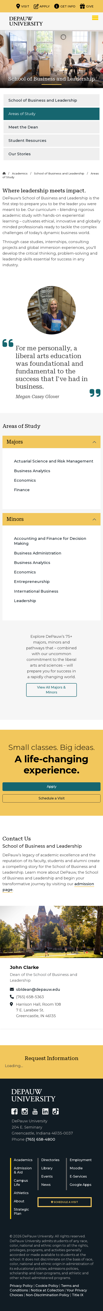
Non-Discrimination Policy (47, 1295)
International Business (36, 591)
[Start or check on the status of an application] (42, 6)
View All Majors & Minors (51, 689)
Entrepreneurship (32, 581)
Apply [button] (51, 786)
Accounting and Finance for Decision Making (50, 541)
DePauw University (26, 21)
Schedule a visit (64, 1202)
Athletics (21, 1193)
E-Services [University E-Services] (78, 1176)
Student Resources (27, 140)
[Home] (4, 173)
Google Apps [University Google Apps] (80, 1185)
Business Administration (37, 553)
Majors (15, 442)
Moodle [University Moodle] (76, 1168)
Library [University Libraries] (47, 1168)
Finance (22, 489)
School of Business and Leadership (42, 100)
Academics (20, 173)
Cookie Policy (46, 1286)
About (19, 1201)
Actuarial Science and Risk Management (53, 461)
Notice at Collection (47, 1290)
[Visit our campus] (22, 6)
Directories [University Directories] (50, 1160)
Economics (25, 480)
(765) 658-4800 (40, 1139)
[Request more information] (65, 6)
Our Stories (19, 154)
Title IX (77, 1295)
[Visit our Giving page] (87, 6)
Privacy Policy (21, 1286)
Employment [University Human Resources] (81, 1160)
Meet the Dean (23, 127)
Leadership (25, 600)
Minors (15, 519)
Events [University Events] (47, 1176)
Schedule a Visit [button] (52, 798)
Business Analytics (32, 470)
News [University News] (46, 1185)
